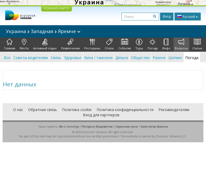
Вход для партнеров (101, 114)
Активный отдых (45, 44)
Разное (159, 57)
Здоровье (72, 57)
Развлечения (70, 44)
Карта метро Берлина (154, 126)
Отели (109, 44)
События (124, 44)
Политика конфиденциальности (125, 109)
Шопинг (175, 57)
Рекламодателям (174, 109)
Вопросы (181, 44)
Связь (56, 57)
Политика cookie (77, 109)
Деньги (121, 57)
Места (24, 44)
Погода (152, 44)
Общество (140, 57)
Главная (9, 44)
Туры (139, 44)
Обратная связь (42, 109)
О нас (18, 109)
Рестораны (92, 44)
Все (7, 57)
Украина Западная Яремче (43, 31)
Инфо (166, 44)
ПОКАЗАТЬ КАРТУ (56, 8)
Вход (167, 16)
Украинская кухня (126, 126)
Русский (187, 16)
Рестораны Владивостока (97, 126)
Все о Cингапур (69, 126)
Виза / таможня (98, 57)
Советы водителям (30, 57)
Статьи (197, 44)
